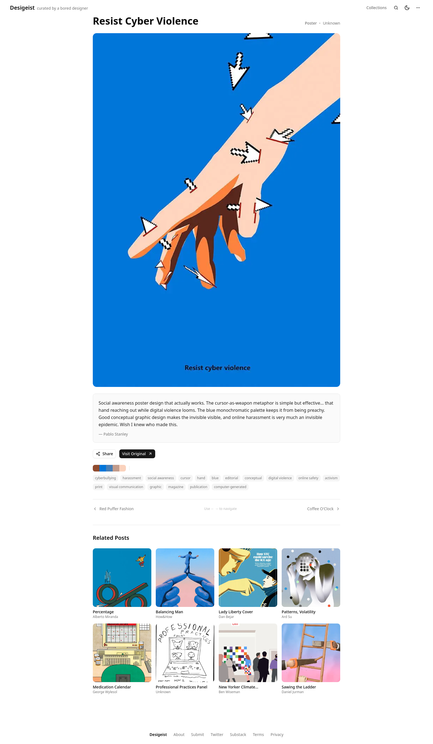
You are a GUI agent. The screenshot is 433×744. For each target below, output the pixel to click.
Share (104, 453)
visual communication (126, 486)
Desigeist (158, 734)
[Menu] (418, 8)
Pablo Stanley (116, 434)
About (178, 734)
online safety (308, 478)
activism (331, 478)
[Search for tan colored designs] (116, 468)
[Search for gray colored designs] (109, 468)
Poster (311, 23)
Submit (197, 734)
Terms (258, 734)
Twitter (217, 734)
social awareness (161, 478)
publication (198, 486)
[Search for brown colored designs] (96, 468)
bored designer (74, 8)
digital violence (280, 478)
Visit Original (137, 453)
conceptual (253, 478)
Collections (376, 7)
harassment (132, 478)
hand (201, 478)
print (98, 486)
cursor (186, 478)
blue (215, 478)
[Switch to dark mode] (407, 8)
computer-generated (230, 486)
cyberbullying (105, 478)
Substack (238, 734)
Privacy (277, 734)
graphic (155, 486)
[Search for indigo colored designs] (102, 468)
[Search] (396, 8)
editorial (231, 478)
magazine (175, 486)
